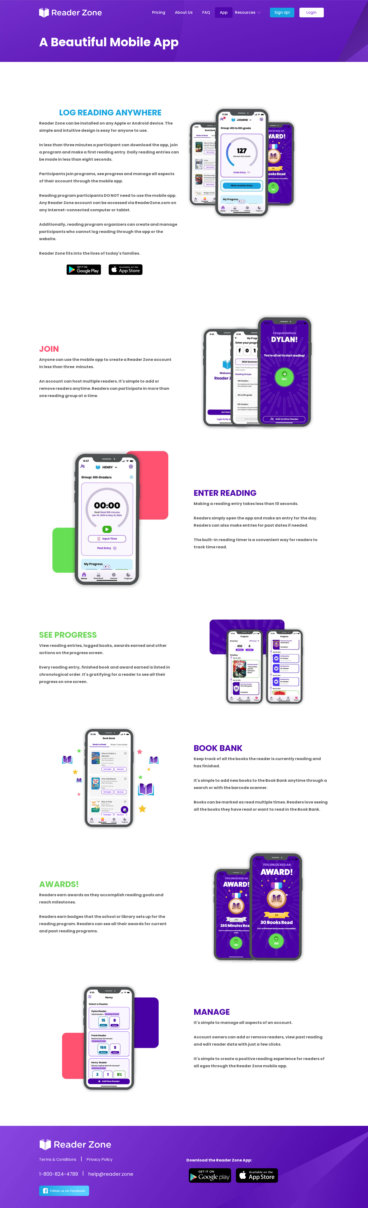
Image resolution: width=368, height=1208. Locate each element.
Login (311, 12)
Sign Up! (282, 12)
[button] (249, 12)
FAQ (206, 12)
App (224, 12)
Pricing (158, 12)
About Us (184, 12)
